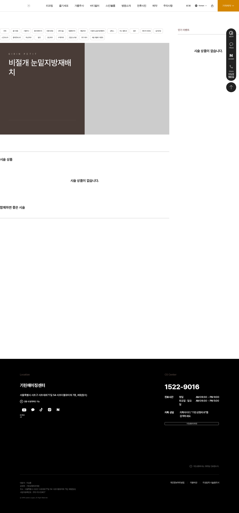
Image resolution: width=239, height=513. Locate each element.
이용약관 (193, 482)
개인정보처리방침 (177, 482)
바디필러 (94, 5)
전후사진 (141, 5)
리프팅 (49, 5)
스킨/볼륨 (110, 5)
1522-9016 (182, 387)
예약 (154, 5)
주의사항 (168, 5)
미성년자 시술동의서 (211, 482)
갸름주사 (79, 5)
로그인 (188, 6)
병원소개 (126, 5)
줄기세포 (63, 5)
